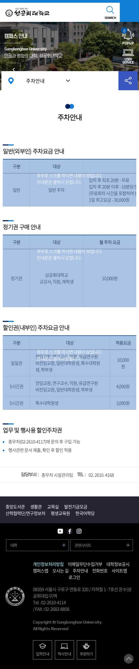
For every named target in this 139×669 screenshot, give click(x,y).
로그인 (74, 577)
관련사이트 (83, 545)
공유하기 (128, 80)
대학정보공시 (117, 564)
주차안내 (35, 81)
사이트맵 (119, 570)
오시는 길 (60, 570)
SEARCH (110, 18)
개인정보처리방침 (48, 564)
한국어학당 (85, 513)
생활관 (36, 506)
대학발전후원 (14, 70)
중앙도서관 (15, 506)
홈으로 (11, 80)
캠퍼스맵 (40, 570)
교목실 (53, 506)
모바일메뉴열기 (129, 12)
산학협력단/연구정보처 (25, 513)
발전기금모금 (75, 506)
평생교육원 (60, 513)
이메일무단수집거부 (85, 564)
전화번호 (99, 570)
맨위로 (129, 659)
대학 (13, 545)
